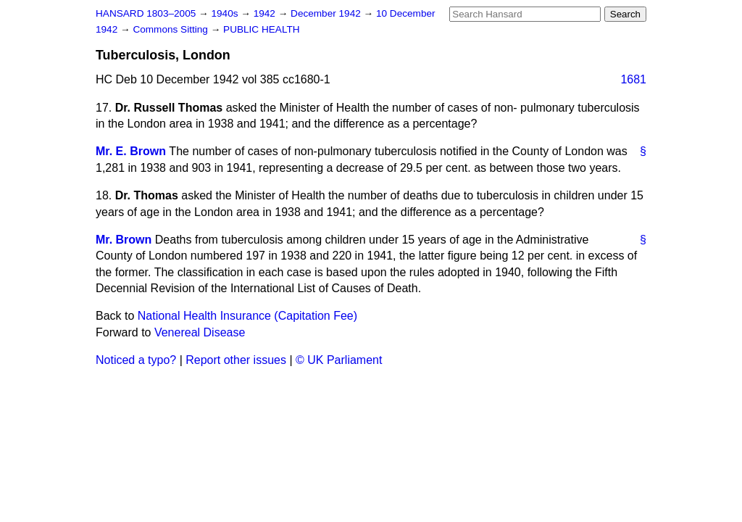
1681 (633, 79)
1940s (226, 13)
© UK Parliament (339, 360)
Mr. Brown (123, 239)
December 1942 (327, 13)
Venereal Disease (199, 332)
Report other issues (236, 360)
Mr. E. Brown (131, 151)
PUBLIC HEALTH (261, 29)
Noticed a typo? (136, 360)
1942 (266, 13)
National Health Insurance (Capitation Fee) (247, 316)
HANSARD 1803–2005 (146, 13)
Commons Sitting (171, 29)
